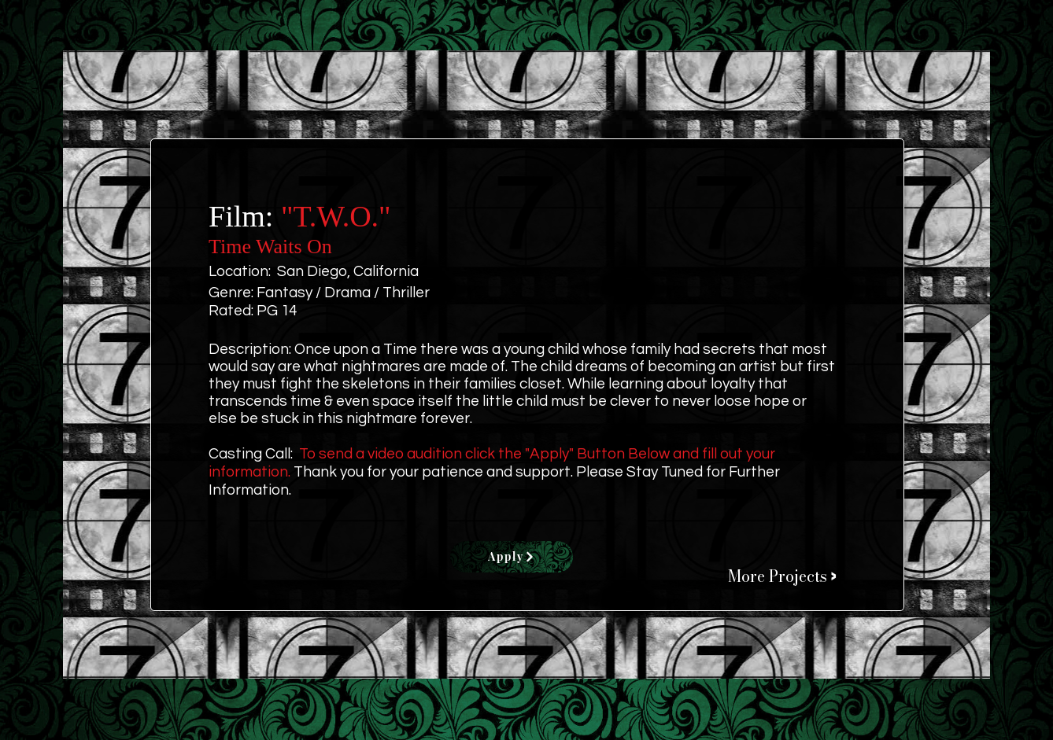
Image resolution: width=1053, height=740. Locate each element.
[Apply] (511, 556)
